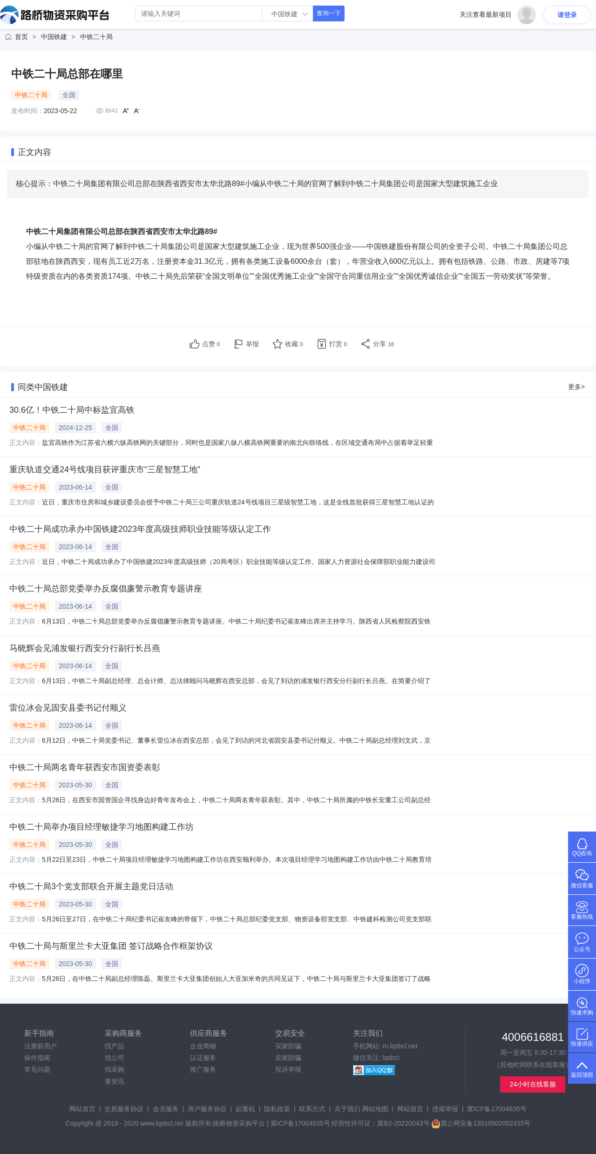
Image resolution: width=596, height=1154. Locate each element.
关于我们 (347, 1109)
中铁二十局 (96, 36)
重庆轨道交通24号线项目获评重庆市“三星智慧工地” (104, 469)
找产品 (114, 1046)
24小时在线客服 (533, 1084)
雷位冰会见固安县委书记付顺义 (68, 707)
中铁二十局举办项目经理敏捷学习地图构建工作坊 (101, 827)
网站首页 (82, 1109)
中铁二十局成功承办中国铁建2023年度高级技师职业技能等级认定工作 (140, 529)
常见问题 (37, 1069)
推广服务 (203, 1069)
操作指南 (37, 1057)
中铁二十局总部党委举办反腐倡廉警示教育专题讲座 (105, 588)
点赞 (211, 344)
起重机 (245, 1109)
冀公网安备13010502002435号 (480, 1123)
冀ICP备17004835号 (497, 1109)
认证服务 (203, 1057)
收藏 (294, 344)
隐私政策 (277, 1109)
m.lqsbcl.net (400, 1046)
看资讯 (114, 1081)
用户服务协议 (207, 1109)
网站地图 (375, 1109)
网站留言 (410, 1109)
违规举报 (445, 1109)
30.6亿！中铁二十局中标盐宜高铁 (72, 410)
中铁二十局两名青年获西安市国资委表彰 (84, 767)
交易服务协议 (123, 1109)
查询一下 (329, 13)
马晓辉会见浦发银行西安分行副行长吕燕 (84, 648)
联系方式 (312, 1109)
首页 (21, 36)
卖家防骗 (288, 1057)
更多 (576, 386)
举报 (252, 344)
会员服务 (166, 1109)
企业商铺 (203, 1046)
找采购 (114, 1069)
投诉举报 (288, 1069)
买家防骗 (288, 1046)
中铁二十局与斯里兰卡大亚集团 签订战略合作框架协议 (111, 946)
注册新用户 (40, 1046)
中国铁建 (54, 36)
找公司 (114, 1057)
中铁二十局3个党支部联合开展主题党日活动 (91, 886)
